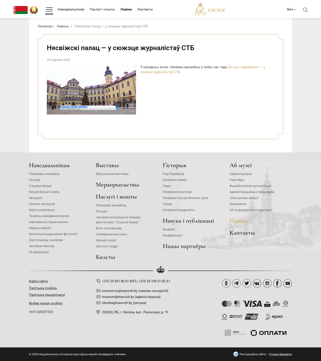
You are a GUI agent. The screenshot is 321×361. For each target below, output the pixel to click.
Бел (290, 9)
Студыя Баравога (280, 354)
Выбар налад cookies (45, 303)
